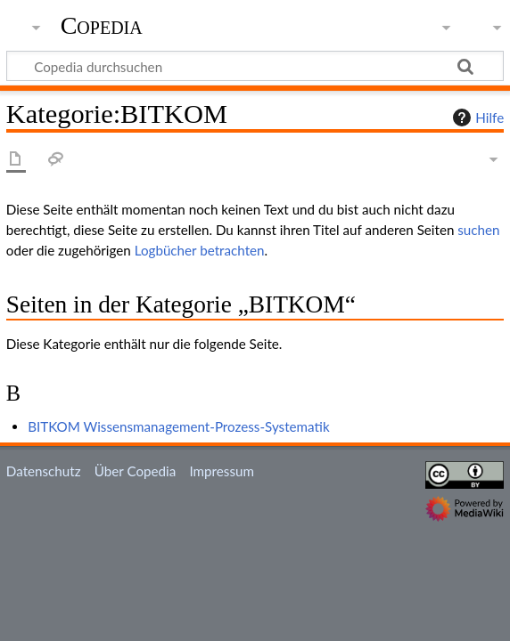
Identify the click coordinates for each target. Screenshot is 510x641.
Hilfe (476, 117)
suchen (478, 230)
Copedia (102, 25)
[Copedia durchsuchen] (255, 66)
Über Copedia (135, 471)
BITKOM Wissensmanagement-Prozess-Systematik (178, 426)
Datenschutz (43, 471)
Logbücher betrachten (200, 250)
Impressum (221, 471)
